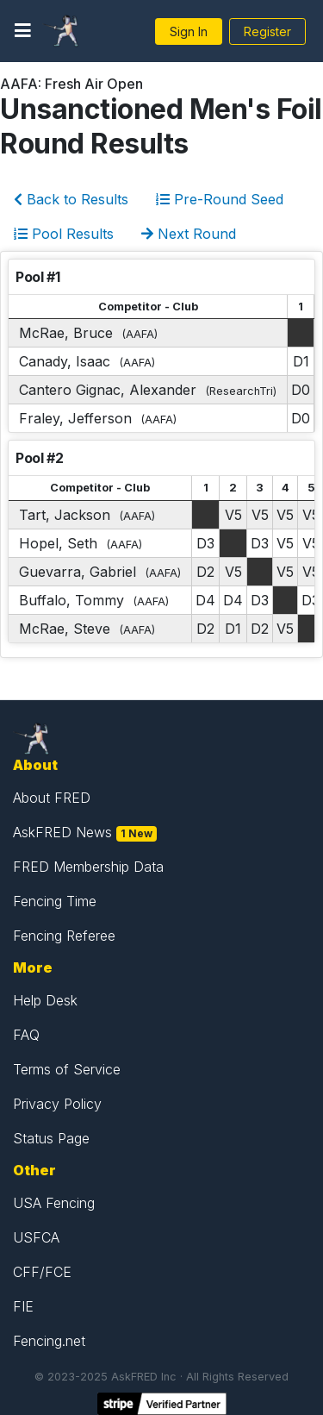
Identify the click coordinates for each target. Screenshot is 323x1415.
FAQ (26, 1034)
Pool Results (64, 233)
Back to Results (71, 199)
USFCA (36, 1237)
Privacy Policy (57, 1103)
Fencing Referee (64, 935)
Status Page (51, 1138)
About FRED (51, 797)
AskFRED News (62, 832)
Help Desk (45, 1000)
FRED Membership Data (88, 866)
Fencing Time (54, 901)
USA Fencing (54, 1203)
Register (267, 31)
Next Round (188, 233)
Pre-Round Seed (219, 199)
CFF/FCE (42, 1271)
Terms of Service (67, 1069)
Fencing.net (49, 1340)
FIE (23, 1306)
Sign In (189, 31)
